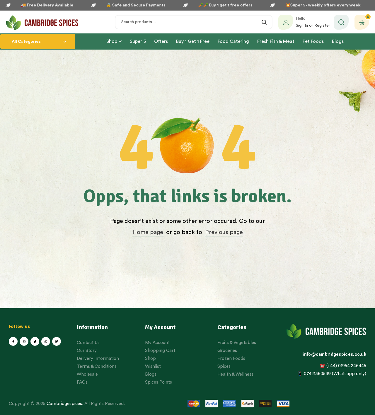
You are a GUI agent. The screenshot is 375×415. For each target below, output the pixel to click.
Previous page (224, 232)
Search (264, 22)
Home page (147, 232)
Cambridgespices (64, 404)
